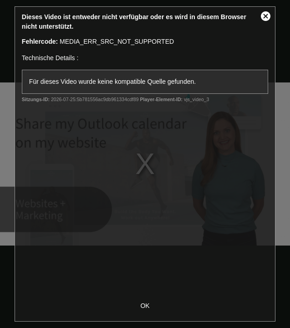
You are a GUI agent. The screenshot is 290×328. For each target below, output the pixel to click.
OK (144, 305)
